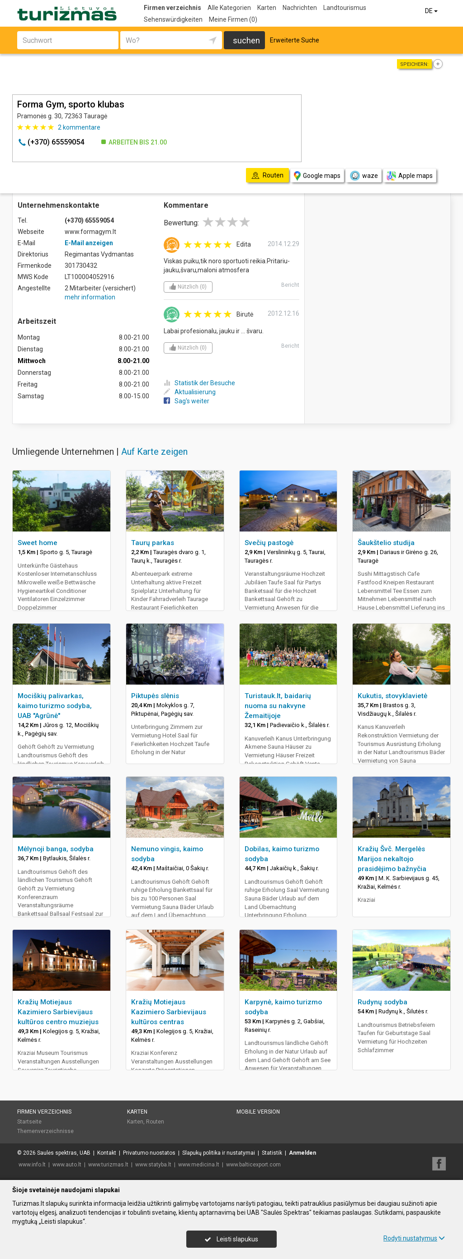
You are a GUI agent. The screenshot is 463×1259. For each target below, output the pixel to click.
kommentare (79, 127)
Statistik (272, 1153)
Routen (155, 1122)
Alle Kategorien (229, 7)
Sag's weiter (186, 401)
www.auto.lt (66, 1164)
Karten (266, 7)
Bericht (290, 285)
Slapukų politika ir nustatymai (218, 1153)
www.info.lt (32, 1164)
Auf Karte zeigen (154, 451)
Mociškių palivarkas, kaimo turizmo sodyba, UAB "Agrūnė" (55, 706)
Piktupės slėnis (155, 696)
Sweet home (37, 543)
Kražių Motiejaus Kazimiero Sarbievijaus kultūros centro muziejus (58, 1012)
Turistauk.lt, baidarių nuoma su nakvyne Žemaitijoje (278, 706)
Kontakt (106, 1153)
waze (363, 176)
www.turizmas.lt (108, 1164)
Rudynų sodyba (382, 1002)
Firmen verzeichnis (172, 7)
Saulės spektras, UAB (63, 1153)
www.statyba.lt (153, 1164)
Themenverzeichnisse (45, 1131)
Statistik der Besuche (199, 383)
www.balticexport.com (253, 1164)
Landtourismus (344, 7)
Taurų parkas (152, 543)
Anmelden (302, 1153)
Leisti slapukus (231, 1239)
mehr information (90, 297)
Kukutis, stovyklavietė (392, 696)
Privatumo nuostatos (149, 1153)
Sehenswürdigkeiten (173, 19)
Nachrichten (300, 7)
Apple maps (410, 176)
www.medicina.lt (198, 1164)
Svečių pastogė (269, 543)
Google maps (317, 176)
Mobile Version (258, 1112)
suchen (246, 40)
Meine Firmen (233, 19)
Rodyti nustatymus (414, 1238)
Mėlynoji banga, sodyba (56, 849)
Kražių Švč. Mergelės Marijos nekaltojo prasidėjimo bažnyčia (392, 859)
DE (432, 10)
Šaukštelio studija (386, 543)
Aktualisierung (190, 392)
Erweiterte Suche (294, 40)
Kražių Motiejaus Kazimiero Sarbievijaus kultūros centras (168, 1012)
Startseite (29, 1122)
